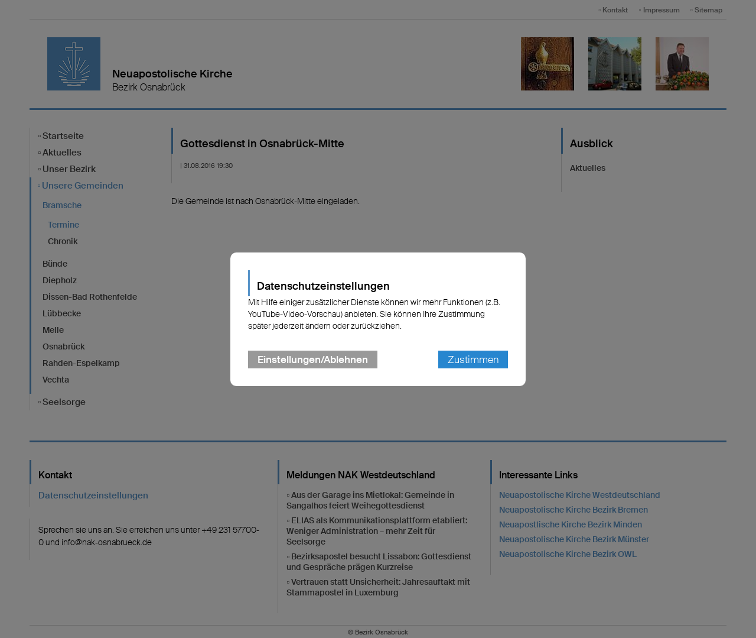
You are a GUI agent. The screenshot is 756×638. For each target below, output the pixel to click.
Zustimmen (473, 359)
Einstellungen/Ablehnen (313, 359)
